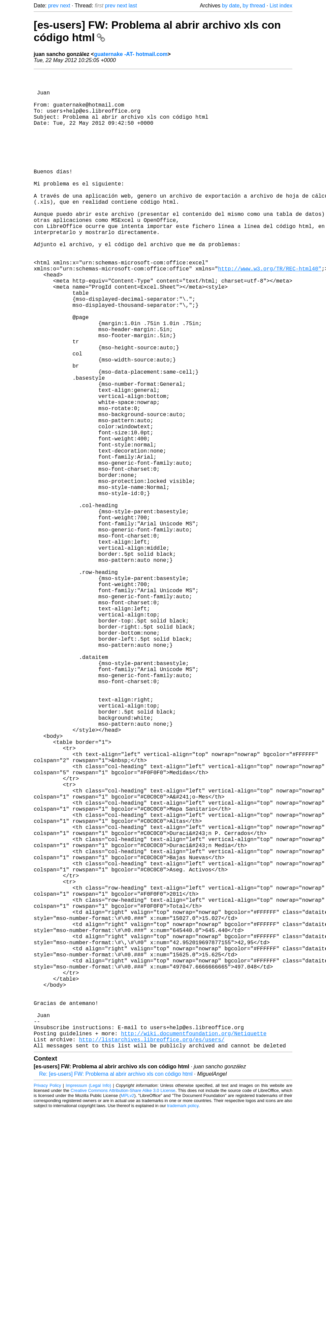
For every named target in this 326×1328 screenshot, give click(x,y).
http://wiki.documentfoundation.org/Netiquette (193, 1247)
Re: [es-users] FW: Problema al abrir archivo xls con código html (116, 1291)
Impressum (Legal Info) (88, 1302)
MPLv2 (127, 1312)
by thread (253, 5)
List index (280, 5)
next (65, 5)
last (133, 5)
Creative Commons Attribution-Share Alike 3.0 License (123, 1307)
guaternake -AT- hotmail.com (130, 54)
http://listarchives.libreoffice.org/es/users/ (151, 1255)
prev (53, 5)
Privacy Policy (47, 1302)
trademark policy (182, 1322)
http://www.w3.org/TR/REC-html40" (269, 313)
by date (230, 5)
